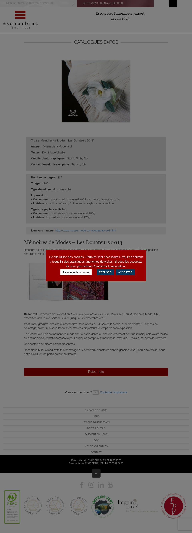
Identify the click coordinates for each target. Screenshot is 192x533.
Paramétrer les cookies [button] (76, 272)
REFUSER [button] (105, 272)
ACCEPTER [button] (125, 272)
